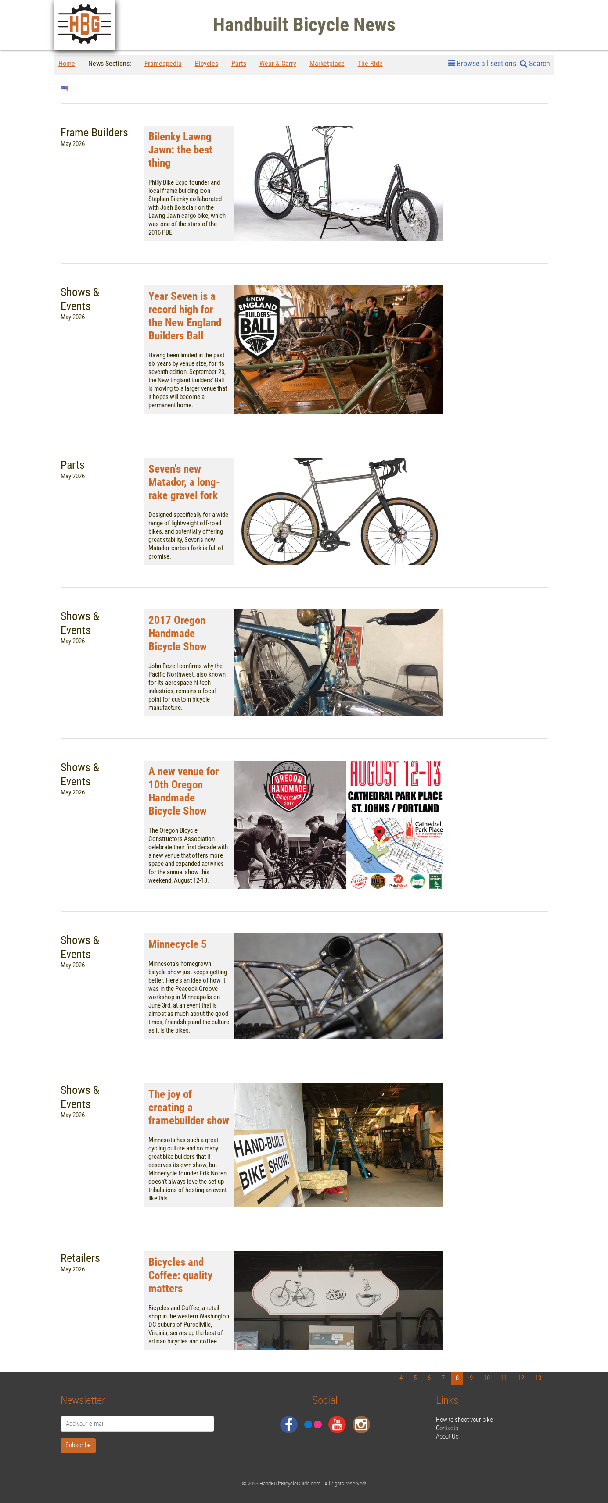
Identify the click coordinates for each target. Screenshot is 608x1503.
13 (538, 1378)
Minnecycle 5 (177, 944)
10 (487, 1378)
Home (66, 63)
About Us (447, 1436)
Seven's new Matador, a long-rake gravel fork (184, 482)
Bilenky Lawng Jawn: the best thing (180, 149)
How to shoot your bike (464, 1420)
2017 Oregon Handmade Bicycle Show (177, 633)
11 (504, 1378)
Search (535, 63)
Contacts (447, 1428)
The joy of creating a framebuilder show (188, 1107)
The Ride (370, 63)
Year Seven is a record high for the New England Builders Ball (184, 316)
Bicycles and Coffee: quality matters (180, 1275)
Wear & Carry (277, 63)
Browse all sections (482, 63)
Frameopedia (163, 63)
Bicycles (206, 63)
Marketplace (327, 63)
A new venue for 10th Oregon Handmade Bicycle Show (183, 791)
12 (521, 1378)
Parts (238, 63)
